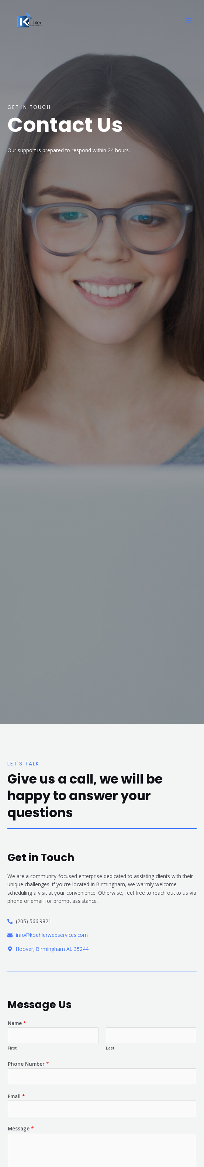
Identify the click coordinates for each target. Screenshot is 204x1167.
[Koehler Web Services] (29, 20)
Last (110, 1048)
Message (21, 1128)
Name (17, 1023)
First (12, 1048)
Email (16, 1096)
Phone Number (28, 1063)
